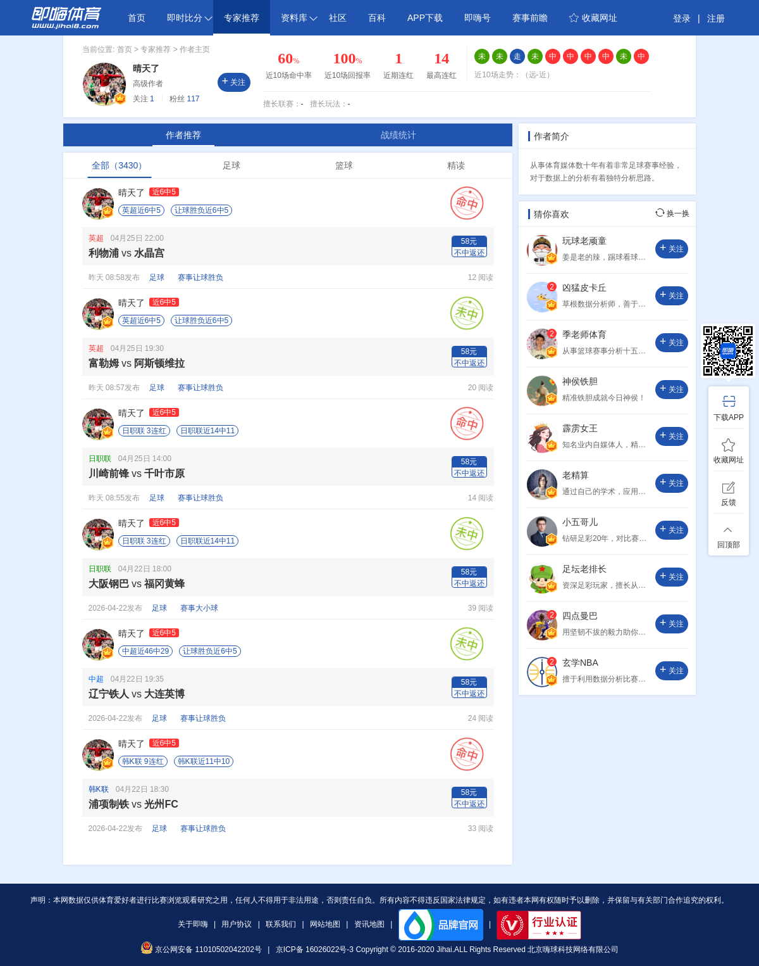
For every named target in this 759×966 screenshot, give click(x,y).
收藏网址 (593, 18)
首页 (136, 18)
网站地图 (325, 924)
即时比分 (190, 18)
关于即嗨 (193, 924)
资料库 (299, 18)
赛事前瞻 (530, 18)
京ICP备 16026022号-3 (315, 949)
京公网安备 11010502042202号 (201, 949)
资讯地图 (369, 924)
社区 (338, 18)
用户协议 (236, 924)
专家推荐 (241, 18)
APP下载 (425, 18)
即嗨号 (477, 18)
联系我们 (281, 924)
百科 (377, 18)
